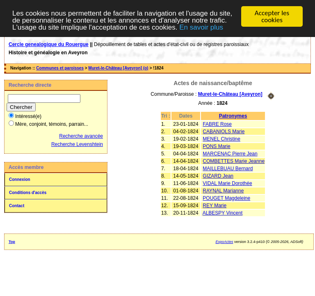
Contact (16, 206)
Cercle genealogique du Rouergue (49, 44)
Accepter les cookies (272, 16)
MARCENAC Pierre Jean (230, 153)
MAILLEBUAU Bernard (228, 168)
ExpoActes (224, 242)
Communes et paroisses (60, 68)
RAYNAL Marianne (223, 190)
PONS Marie (216, 146)
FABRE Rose (217, 124)
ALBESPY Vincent (223, 212)
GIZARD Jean (218, 175)
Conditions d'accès (27, 192)
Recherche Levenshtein (77, 144)
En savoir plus (201, 27)
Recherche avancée (81, 136)
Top (12, 242)
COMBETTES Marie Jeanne (234, 161)
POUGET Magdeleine (226, 198)
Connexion (19, 179)
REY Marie (214, 205)
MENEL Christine (221, 138)
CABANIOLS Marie (223, 131)
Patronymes (233, 115)
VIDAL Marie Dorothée (227, 183)
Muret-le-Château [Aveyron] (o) (118, 68)
